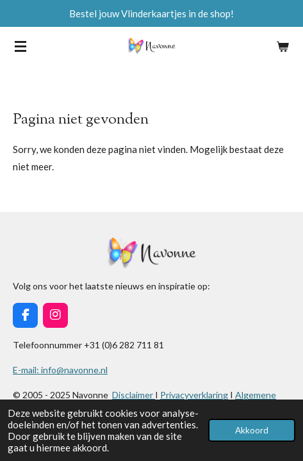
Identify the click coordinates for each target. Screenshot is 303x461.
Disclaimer (133, 394)
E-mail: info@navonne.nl (60, 369)
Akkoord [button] (251, 430)
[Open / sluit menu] (20, 46)
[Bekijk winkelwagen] (282, 46)
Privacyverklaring (194, 394)
